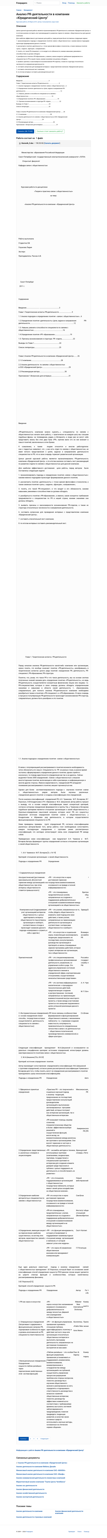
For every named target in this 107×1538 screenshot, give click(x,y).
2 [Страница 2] (30, 1438)
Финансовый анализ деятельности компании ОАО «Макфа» (40, 1474)
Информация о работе (50, 1450)
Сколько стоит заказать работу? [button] (50, 131)
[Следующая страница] (45, 1439)
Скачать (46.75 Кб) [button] (25, 131)
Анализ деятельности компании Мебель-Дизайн (36, 1467)
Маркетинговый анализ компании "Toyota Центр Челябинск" (41, 1482)
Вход (64, 3)
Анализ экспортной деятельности (30, 1497)
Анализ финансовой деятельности (30, 1489)
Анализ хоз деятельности (26, 1486)
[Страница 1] (24, 1439)
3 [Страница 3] (33, 1438)
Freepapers (29, 1531)
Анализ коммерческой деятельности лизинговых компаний (40, 1478)
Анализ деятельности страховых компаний (34, 1517)
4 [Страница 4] (37, 1438)
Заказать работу (83, 3)
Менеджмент (28, 10)
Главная (18, 10)
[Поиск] (46, 3)
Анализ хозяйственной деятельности (31, 1493)
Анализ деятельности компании (29, 1511)
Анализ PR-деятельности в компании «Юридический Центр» (42, 1463)
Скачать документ (52, 143)
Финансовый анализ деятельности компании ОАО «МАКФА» (41, 1470)
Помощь (71, 3)
